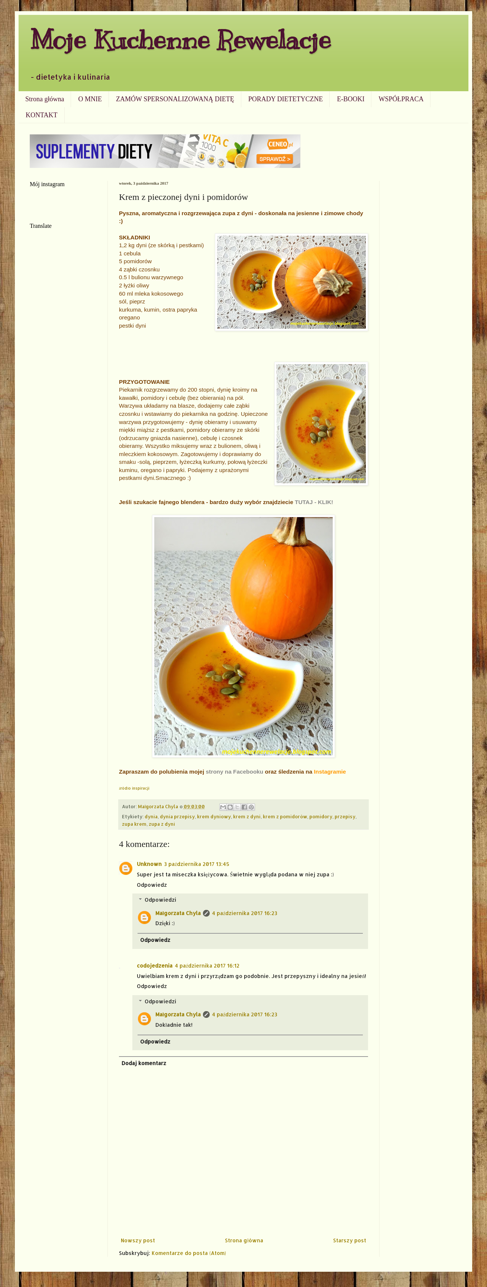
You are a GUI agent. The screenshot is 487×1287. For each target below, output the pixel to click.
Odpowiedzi (160, 899)
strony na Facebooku (234, 771)
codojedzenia (154, 965)
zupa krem (134, 824)
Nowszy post (138, 1240)
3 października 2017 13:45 (196, 864)
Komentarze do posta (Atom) (189, 1253)
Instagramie (330, 771)
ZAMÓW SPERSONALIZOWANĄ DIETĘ (175, 99)
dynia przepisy (177, 816)
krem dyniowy (214, 816)
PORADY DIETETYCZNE (285, 99)
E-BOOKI (350, 99)
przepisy (345, 816)
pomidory (320, 816)
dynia (151, 816)
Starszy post (349, 1240)
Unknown (149, 864)
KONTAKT (42, 115)
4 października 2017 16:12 (207, 965)
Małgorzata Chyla (178, 913)
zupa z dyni (162, 824)
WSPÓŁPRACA (400, 99)
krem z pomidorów (285, 816)
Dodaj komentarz (144, 1063)
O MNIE (90, 99)
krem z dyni (247, 816)
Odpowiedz (152, 885)
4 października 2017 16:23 (244, 913)
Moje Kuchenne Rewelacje (180, 39)
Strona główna (44, 99)
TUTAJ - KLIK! (314, 502)
